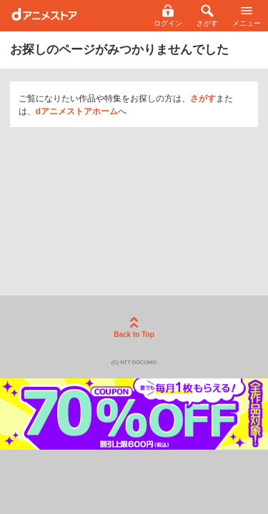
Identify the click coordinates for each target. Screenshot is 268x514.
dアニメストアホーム (77, 111)
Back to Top (134, 327)
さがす (203, 99)
